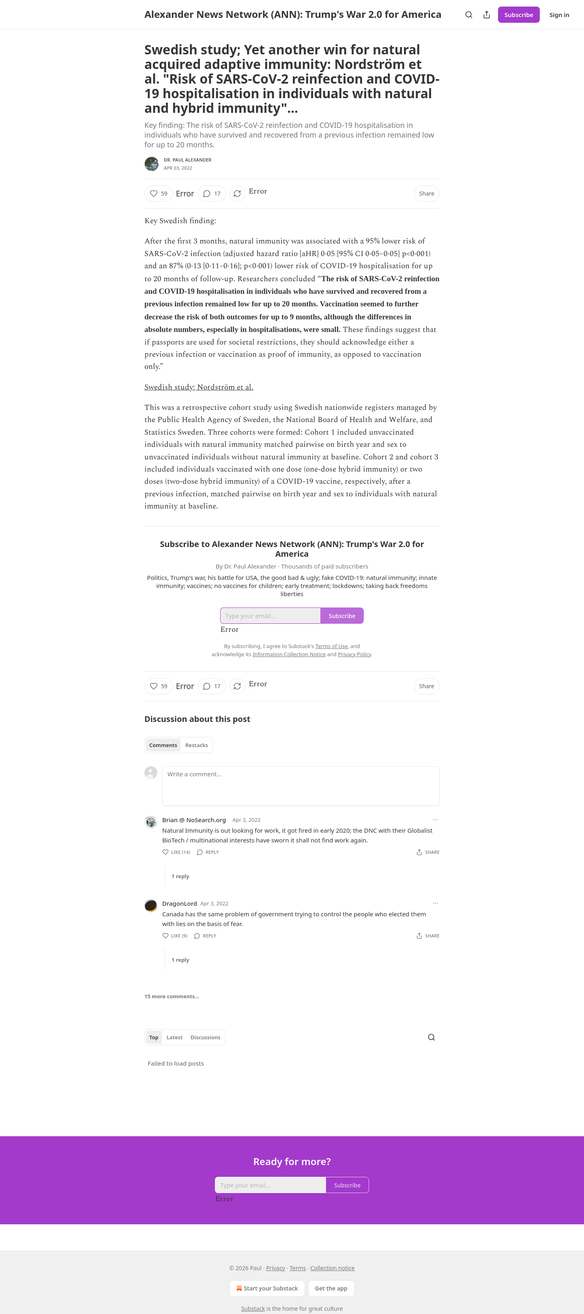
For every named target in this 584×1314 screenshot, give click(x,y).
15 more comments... (171, 996)
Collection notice (332, 1268)
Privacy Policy (354, 654)
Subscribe (519, 15)
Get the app (331, 1288)
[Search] (469, 14)
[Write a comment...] (301, 786)
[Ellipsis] (435, 819)
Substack (253, 1308)
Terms (298, 1268)
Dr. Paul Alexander (187, 160)
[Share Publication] (487, 14)
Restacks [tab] (196, 745)
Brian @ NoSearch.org (194, 820)
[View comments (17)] (212, 193)
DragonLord (179, 903)
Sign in (559, 15)
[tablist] (178, 745)
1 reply (180, 876)
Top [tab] (154, 1037)
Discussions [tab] (206, 1037)
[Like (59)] (158, 193)
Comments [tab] (163, 745)
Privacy (275, 1268)
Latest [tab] (174, 1037)
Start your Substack (266, 1288)
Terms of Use (332, 646)
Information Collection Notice (289, 654)
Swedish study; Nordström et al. (198, 387)
